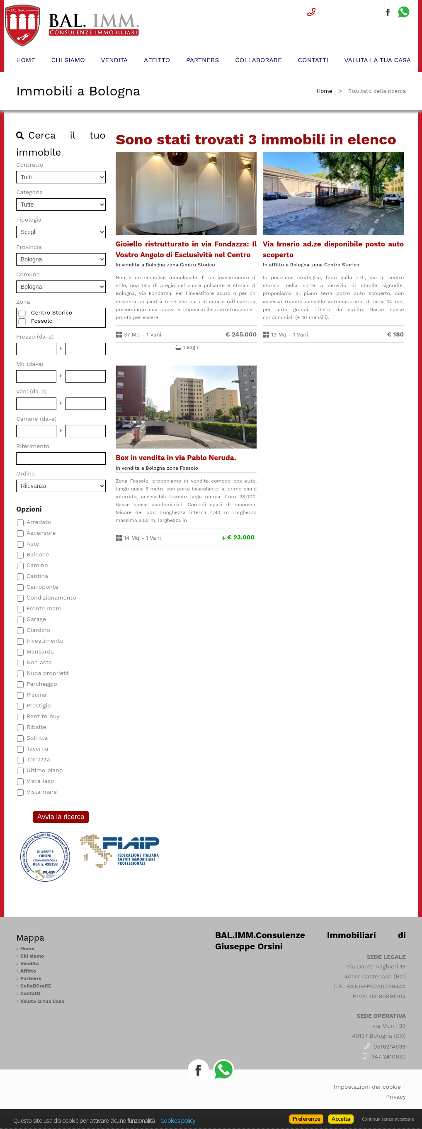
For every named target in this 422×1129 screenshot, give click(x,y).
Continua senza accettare (388, 1119)
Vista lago (40, 781)
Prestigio (39, 705)
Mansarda (40, 651)
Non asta (39, 662)
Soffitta (37, 737)
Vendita (114, 60)
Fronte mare (44, 608)
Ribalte (36, 727)
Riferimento (32, 446)
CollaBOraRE (258, 60)
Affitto (157, 60)
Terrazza (38, 759)
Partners (202, 60)
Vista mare (42, 791)
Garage (36, 619)
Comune (28, 274)
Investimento (45, 640)
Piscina (36, 694)
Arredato (39, 522)
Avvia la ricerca (60, 817)
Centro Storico (52, 312)
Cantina (37, 576)
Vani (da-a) (31, 391)
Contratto (29, 164)
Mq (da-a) (30, 364)
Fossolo (42, 321)
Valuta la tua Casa (377, 60)
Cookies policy (177, 1120)
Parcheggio (42, 683)
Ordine (25, 473)
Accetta (341, 1118)
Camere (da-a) (36, 418)
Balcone (38, 554)
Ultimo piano (45, 770)
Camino (37, 565)
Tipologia (28, 219)
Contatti (313, 60)
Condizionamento (51, 597)
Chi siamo (68, 60)
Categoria (29, 192)
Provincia (29, 247)
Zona (23, 301)
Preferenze (306, 1118)
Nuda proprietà (48, 673)
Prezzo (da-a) (34, 336)
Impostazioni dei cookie (367, 1086)
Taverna (37, 748)
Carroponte (42, 586)
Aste (33, 543)
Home (25, 60)
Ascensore (41, 532)
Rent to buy (43, 716)
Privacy (396, 1096)
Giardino (38, 630)
